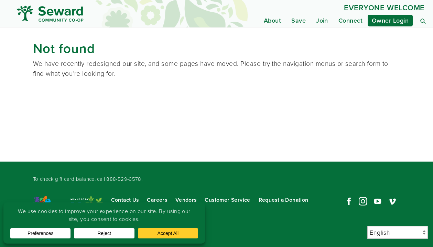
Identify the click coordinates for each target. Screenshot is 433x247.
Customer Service (227, 200)
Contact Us (125, 200)
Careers (157, 200)
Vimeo (392, 201)
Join (322, 20)
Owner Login (390, 20)
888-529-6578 (123, 179)
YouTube (377, 201)
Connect (350, 20)
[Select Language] (397, 232)
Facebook (348, 201)
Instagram (362, 201)
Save (298, 20)
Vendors (186, 200)
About (272, 20)
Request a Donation (283, 200)
